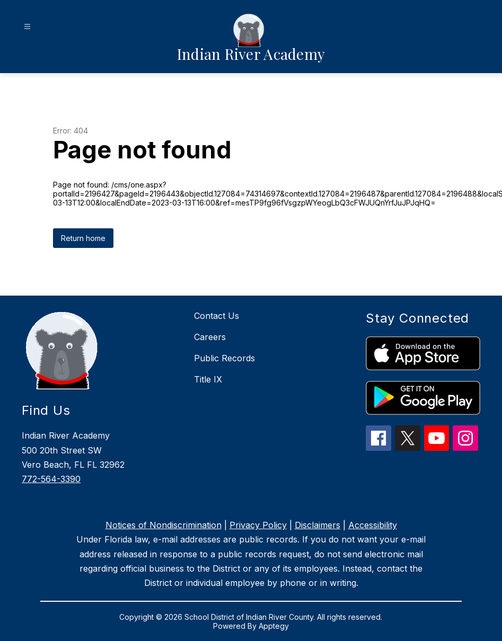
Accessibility (372, 525)
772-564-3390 (51, 479)
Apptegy (274, 625)
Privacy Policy (258, 525)
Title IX (208, 379)
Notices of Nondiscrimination (163, 525)
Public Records (224, 358)
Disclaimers (317, 525)
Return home (83, 238)
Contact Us (216, 315)
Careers (210, 337)
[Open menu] (27, 27)
